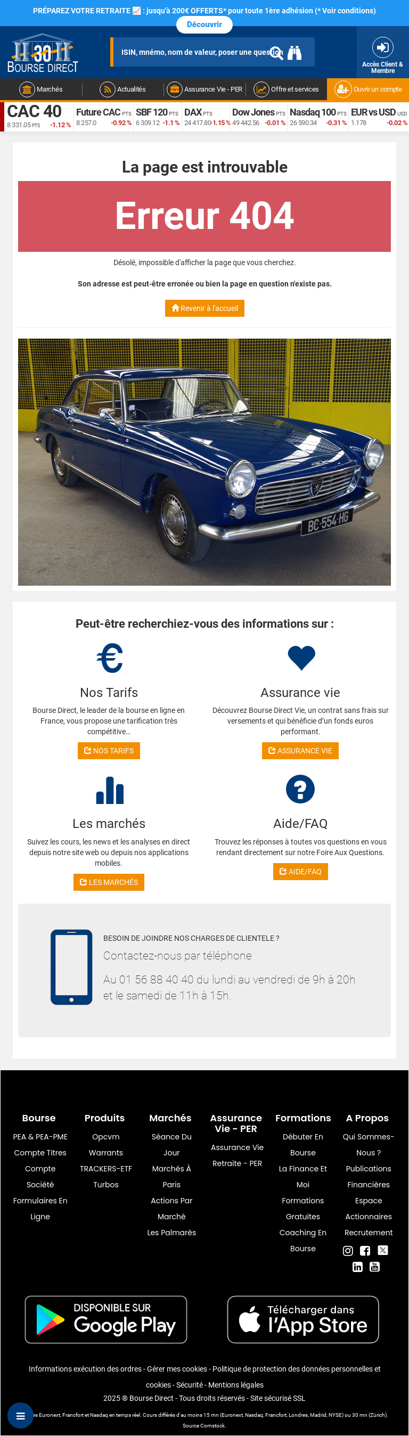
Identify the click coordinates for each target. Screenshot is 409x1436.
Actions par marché (171, 1208)
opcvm (105, 1136)
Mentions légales (236, 1385)
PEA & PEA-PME (40, 1136)
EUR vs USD (373, 112)
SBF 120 (151, 112)
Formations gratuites (303, 1208)
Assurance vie (237, 1147)
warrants (106, 1152)
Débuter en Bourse (303, 1144)
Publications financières (368, 1176)
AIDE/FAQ (301, 871)
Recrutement (369, 1232)
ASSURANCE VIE (300, 750)
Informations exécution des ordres (85, 1369)
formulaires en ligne (40, 1208)
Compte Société (40, 1176)
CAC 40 (34, 112)
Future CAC (98, 112)
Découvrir (204, 24)
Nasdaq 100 (313, 112)
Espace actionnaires (369, 1208)
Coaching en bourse (303, 1240)
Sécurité (189, 1385)
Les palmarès (171, 1232)
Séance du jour (172, 1144)
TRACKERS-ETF (106, 1168)
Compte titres (40, 1152)
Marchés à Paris (171, 1176)
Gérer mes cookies (177, 1369)
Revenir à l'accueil (204, 308)
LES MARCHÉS (109, 882)
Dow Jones (253, 112)
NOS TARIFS (109, 750)
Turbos (106, 1184)
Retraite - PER (237, 1163)
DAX (192, 112)
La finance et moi (303, 1176)
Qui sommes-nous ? (369, 1144)
